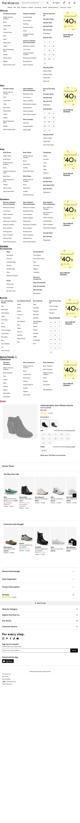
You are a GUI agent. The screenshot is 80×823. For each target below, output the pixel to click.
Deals (69, 7)
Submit (74, 650)
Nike (44, 166)
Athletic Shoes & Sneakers (8, 18)
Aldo (2, 306)
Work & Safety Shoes (9, 65)
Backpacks (10, 255)
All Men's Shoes (8, 89)
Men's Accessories (39, 282)
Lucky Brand (4, 333)
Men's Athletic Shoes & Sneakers (29, 89)
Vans (18, 342)
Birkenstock (4, 309)
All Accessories (38, 252)
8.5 (45, 55)
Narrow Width (47, 71)
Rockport (36, 333)
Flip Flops (26, 24)
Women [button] (10, 7)
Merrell (35, 330)
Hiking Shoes (7, 42)
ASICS (19, 308)
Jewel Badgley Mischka (37, 322)
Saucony (19, 332)
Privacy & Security (6, 674)
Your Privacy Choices (9, 681)
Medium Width (47, 74)
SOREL (35, 337)
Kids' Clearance (48, 362)
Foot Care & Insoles (38, 258)
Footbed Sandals (28, 27)
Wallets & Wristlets (12, 275)
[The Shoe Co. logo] (10, 3)
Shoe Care (36, 265)
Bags (8, 252)
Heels (4, 39)
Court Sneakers (27, 214)
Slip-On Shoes (7, 58)
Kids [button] (19, 7)
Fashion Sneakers (28, 101)
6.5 (54, 46)
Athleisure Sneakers (29, 46)
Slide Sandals (27, 130)
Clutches (9, 258)
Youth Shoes (6, 159)
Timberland (36, 340)
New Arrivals (47, 30)
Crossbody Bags (11, 262)
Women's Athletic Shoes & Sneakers (29, 41)
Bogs (34, 304)
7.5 (49, 50)
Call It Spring (5, 313)
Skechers (45, 173)
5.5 (45, 46)
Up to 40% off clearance (68, 35)
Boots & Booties (7, 373)
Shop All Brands (54, 318)
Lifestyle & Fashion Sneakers (28, 53)
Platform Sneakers (8, 224)
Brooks (19, 311)
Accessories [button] (37, 7)
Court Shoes (26, 49)
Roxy (2, 340)
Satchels (9, 265)
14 (45, 130)
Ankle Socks (10, 284)
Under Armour (21, 338)
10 (45, 59)
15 (49, 130)
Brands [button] (45, 7)
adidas (45, 156)
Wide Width (46, 78)
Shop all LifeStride (45, 407)
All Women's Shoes (9, 14)
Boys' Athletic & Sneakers (48, 208)
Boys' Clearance (48, 366)
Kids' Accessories (39, 286)
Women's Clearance (6, 363)
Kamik (35, 326)
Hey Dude (36, 314)
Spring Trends (48, 26)
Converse (46, 159)
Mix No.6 (51, 313)
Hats (34, 262)
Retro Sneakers (7, 228)
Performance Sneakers (29, 58)
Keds (18, 318)
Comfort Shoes (7, 32)
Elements (36, 311)
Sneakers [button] (24, 7)
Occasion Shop (48, 19)
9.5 (53, 55)
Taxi (2, 347)
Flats (4, 36)
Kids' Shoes (7, 152)
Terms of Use (5, 676)
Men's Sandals (28, 119)
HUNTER (35, 318)
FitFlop (3, 326)
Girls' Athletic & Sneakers (47, 213)
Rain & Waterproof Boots (8, 50)
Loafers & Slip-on (28, 384)
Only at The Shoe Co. (49, 14)
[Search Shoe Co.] (33, 3)
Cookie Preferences (7, 684)
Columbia (36, 308)
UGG (34, 343)
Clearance (46, 33)
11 (53, 59)
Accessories (47, 178)
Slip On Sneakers (48, 224)
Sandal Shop (47, 23)
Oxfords (5, 117)
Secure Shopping (6, 679)
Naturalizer (4, 337)
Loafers (5, 46)
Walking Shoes (7, 238)
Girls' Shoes (27, 176)
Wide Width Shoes (8, 191)
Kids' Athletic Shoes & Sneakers (49, 203)
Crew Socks (10, 287)
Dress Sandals (27, 20)
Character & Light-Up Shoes (9, 172)
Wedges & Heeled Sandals (28, 35)
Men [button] (15, 7)
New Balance (21, 321)
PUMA (45, 169)
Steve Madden (5, 344)
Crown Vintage (53, 306)
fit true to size (71, 430)
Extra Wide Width (48, 145)
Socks (9, 280)
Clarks (3, 316)
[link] (11, 501)
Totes (8, 272)
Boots (4, 22)
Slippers (5, 61)
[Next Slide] (74, 495)
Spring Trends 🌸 (53, 7)
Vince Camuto (5, 350)
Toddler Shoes (7, 156)
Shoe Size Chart (48, 185)
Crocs (45, 163)
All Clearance (48, 389)
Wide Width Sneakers (29, 114)
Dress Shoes (6, 107)
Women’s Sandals (29, 14)
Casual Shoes (7, 25)
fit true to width (70, 447)
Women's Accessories (37, 278)
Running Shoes (27, 61)
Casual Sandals (27, 17)
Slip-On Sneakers (28, 65)
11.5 (45, 126)
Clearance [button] (63, 7)
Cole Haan (4, 320)
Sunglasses (36, 272)
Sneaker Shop (48, 233)
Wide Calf (46, 81)
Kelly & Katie (53, 309)
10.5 (49, 59)
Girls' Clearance (47, 369)
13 (53, 126)
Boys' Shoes (27, 152)
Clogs (4, 29)
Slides (25, 31)
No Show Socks (11, 291)
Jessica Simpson (6, 330)
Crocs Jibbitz (37, 255)
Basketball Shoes (28, 94)
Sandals (30, 7)
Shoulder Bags (11, 269)
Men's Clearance (29, 362)
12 (45, 63)
